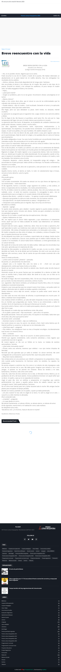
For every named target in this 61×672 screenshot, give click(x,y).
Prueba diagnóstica (46, 558)
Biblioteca (4, 548)
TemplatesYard (29, 669)
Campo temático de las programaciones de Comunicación (25, 588)
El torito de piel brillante (16, 569)
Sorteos (25, 560)
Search (55, 15)
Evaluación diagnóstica (7, 551)
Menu (4, 15)
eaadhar (44, 669)
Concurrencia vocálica (45, 548)
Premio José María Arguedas (22, 553)
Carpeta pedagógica (26, 548)
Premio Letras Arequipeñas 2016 (9, 555)
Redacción (4, 560)
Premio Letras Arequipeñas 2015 (37, 553)
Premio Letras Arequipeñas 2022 (26, 555)
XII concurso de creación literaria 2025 (13, 1)
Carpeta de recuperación (14, 548)
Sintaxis (20, 560)
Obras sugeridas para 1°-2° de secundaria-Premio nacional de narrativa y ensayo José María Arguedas (33, 579)
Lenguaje (43, 551)
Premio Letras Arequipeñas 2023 (42, 555)
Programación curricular (7, 558)
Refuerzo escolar (12, 560)
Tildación (31, 560)
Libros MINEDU (50, 551)
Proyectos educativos (35, 558)
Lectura (37, 551)
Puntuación (55, 558)
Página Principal (6, 49)
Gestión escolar (30, 551)
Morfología (11, 553)
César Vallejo (36, 548)
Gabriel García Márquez (19, 551)
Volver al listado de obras (55, 61)
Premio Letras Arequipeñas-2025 (30, 16)
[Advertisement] (30, 8)
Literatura (4, 553)
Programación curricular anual (22, 558)
